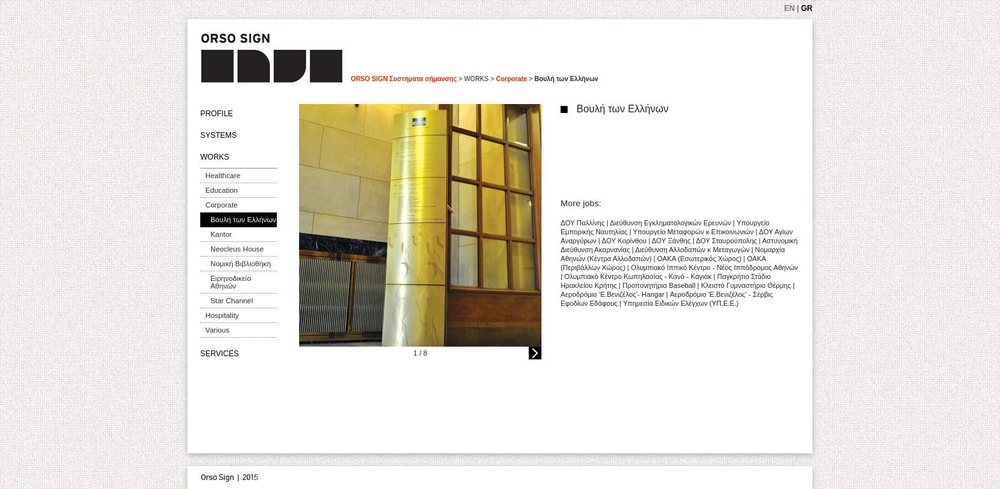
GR (806, 8)
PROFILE (216, 113)
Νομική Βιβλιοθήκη (240, 263)
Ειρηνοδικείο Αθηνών (230, 282)
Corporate (511, 78)
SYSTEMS (218, 135)
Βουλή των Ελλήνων (243, 219)
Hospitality (222, 315)
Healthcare (222, 175)
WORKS (214, 157)
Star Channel (231, 301)
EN (789, 8)
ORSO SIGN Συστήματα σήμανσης (404, 78)
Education (221, 190)
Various (217, 330)
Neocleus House (237, 249)
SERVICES (219, 353)
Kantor (221, 234)
